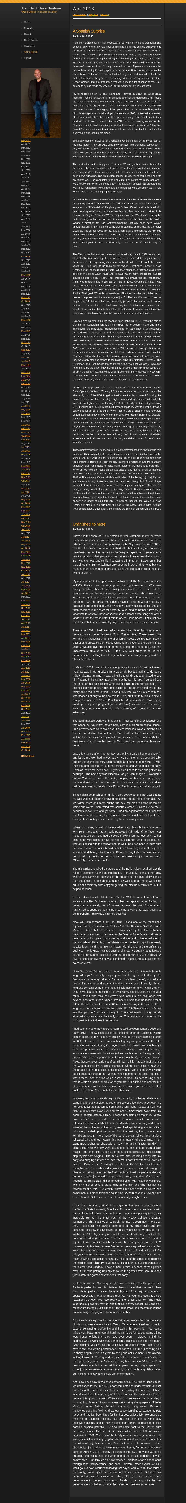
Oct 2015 (25, 436)
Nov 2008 (25, 746)
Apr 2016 (25, 413)
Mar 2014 (25, 507)
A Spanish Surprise (89, 31)
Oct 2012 (25, 570)
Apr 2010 (25, 683)
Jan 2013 (25, 559)
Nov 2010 (25, 656)
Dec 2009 (25, 698)
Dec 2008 (25, 743)
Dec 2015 (25, 428)
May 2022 (26, 140)
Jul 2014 (25, 492)
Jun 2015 (25, 451)
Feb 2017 (25, 376)
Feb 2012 (25, 600)
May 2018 (26, 320)
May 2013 (26, 544)
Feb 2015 (25, 466)
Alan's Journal (30, 52)
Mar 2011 (25, 642)
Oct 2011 (25, 615)
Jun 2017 (25, 361)
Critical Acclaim (31, 40)
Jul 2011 (25, 627)
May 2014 (26, 499)
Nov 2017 (25, 342)
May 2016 (26, 410)
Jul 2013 (25, 537)
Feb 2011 (25, 645)
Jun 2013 (25, 541)
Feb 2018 (25, 331)
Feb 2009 (25, 735)
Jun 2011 (25, 630)
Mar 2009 (25, 731)
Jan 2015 (25, 469)
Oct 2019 (25, 256)
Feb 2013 (25, 555)
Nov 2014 (25, 477)
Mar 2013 (25, 552)
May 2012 (26, 589)
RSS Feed (29, 756)
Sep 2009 (25, 709)
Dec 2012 (25, 563)
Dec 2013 (25, 518)
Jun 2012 (25, 586)
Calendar (28, 34)
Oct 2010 (25, 660)
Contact (27, 58)
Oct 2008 (25, 750)
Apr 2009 (25, 728)
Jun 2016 (25, 406)
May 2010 (26, 679)
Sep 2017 (25, 350)
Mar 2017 (25, 372)
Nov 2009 (25, 701)
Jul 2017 (25, 357)
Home (27, 22)
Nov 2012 (25, 567)
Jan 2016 (25, 425)
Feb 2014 (25, 511)
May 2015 (26, 455)
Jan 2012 (25, 604)
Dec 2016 (25, 383)
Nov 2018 (25, 297)
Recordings (29, 46)
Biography (29, 28)
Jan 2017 (25, 380)
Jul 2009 (25, 716)
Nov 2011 (25, 612)
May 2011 (26, 634)
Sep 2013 (25, 529)
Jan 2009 (25, 739)
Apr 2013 (25, 548)
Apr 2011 (25, 638)
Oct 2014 (25, 481)
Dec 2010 (25, 653)
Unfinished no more (89, 524)
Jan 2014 (25, 514)
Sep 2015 (25, 440)
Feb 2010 (25, 690)
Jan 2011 (25, 649)
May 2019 (26, 275)
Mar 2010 (25, 687)
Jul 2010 (25, 672)
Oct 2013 (25, 526)
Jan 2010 (25, 694)
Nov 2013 (25, 522)
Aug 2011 (25, 623)
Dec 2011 (25, 608)
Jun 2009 (25, 720)
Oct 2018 (25, 301)
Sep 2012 (25, 574)
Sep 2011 (25, 619)
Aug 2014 (25, 488)
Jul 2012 (25, 582)
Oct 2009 (25, 705)
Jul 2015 (25, 447)
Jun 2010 (25, 675)
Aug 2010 (25, 668)
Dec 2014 (25, 473)
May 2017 (26, 365)
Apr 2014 (25, 503)
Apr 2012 (25, 593)
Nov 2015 (25, 432)
